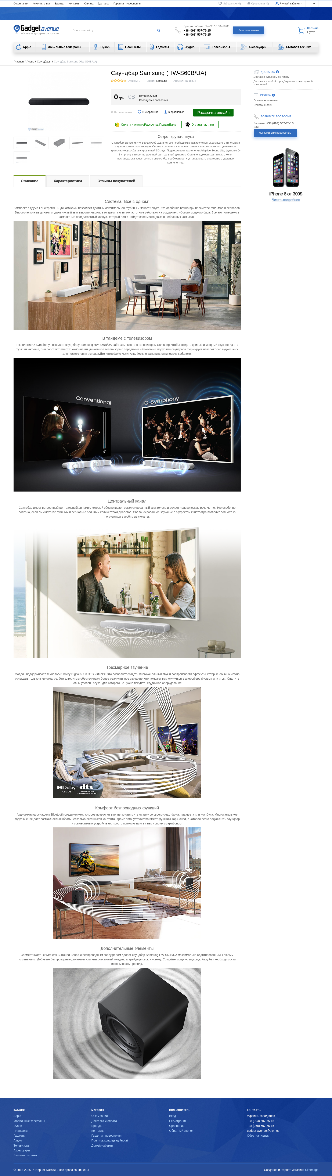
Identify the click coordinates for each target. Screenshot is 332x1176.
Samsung (161, 80)
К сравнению (176, 112)
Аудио (30, 61)
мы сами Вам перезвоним (275, 132)
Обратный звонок (181, 1130)
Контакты (74, 3)
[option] (286, 175)
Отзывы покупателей (116, 181)
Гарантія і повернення (127, 3)
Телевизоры (22, 1145)
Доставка (103, 3)
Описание (29, 181)
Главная (19, 61)
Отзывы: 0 (133, 80)
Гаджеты (19, 1135)
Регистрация (178, 1121)
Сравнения (176, 1126)
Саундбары (44, 61)
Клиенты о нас (41, 3)
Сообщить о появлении (153, 100)
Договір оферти (102, 1145)
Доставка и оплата (104, 1121)
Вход (172, 1116)
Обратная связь (258, 1135)
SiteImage (311, 1170)
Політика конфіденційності (109, 1140)
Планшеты (21, 1130)
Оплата (88, 3)
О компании (21, 3)
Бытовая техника (25, 1155)
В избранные (150, 112)
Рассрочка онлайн (213, 113)
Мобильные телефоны (29, 1121)
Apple (17, 1116)
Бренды (59, 3)
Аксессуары (22, 1150)
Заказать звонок (248, 30)
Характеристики (68, 181)
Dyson (18, 1126)
